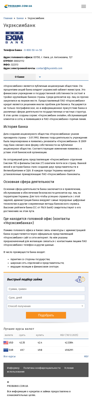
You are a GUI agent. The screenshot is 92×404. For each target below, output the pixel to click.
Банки (20, 18)
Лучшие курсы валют (18, 329)
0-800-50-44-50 (33, 50)
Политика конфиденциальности (41, 368)
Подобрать (46, 315)
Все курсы (9, 356)
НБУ (86, 356)
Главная (7, 18)
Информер (13, 368)
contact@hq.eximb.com (49, 68)
